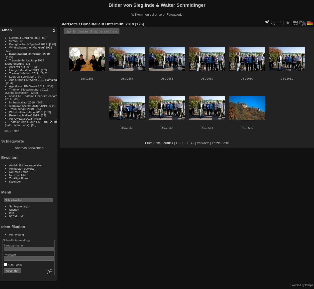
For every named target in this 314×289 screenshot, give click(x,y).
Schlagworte (17, 206)
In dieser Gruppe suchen (95, 31)
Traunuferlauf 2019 (21, 108)
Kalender (15, 181)
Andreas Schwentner (30, 148)
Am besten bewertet (22, 168)
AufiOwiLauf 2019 (20, 66)
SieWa (13, 41)
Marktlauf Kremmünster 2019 (28, 105)
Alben (6, 30)
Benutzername (13, 245)
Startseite (69, 24)
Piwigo (309, 285)
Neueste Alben (18, 175)
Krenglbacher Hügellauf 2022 (28, 44)
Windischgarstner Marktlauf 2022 (30, 47)
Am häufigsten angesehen (26, 165)
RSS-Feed (16, 216)
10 (183, 143)
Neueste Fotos (18, 171)
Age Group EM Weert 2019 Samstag (33, 79)
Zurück (168, 143)
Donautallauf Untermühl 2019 (29, 53)
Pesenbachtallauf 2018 (24, 115)
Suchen (14, 209)
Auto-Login (13, 264)
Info (11, 212)
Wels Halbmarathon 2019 (25, 112)
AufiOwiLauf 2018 (20, 118)
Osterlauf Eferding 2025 (24, 37)
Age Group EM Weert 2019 (27, 86)
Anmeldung (16, 234)
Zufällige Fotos (18, 178)
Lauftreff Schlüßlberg (22, 76)
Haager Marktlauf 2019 (24, 70)
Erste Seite (153, 143)
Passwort (10, 254)
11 (188, 143)
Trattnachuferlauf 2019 (24, 73)
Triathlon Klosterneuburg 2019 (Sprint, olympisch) (27, 91)
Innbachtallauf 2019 (22, 102)
